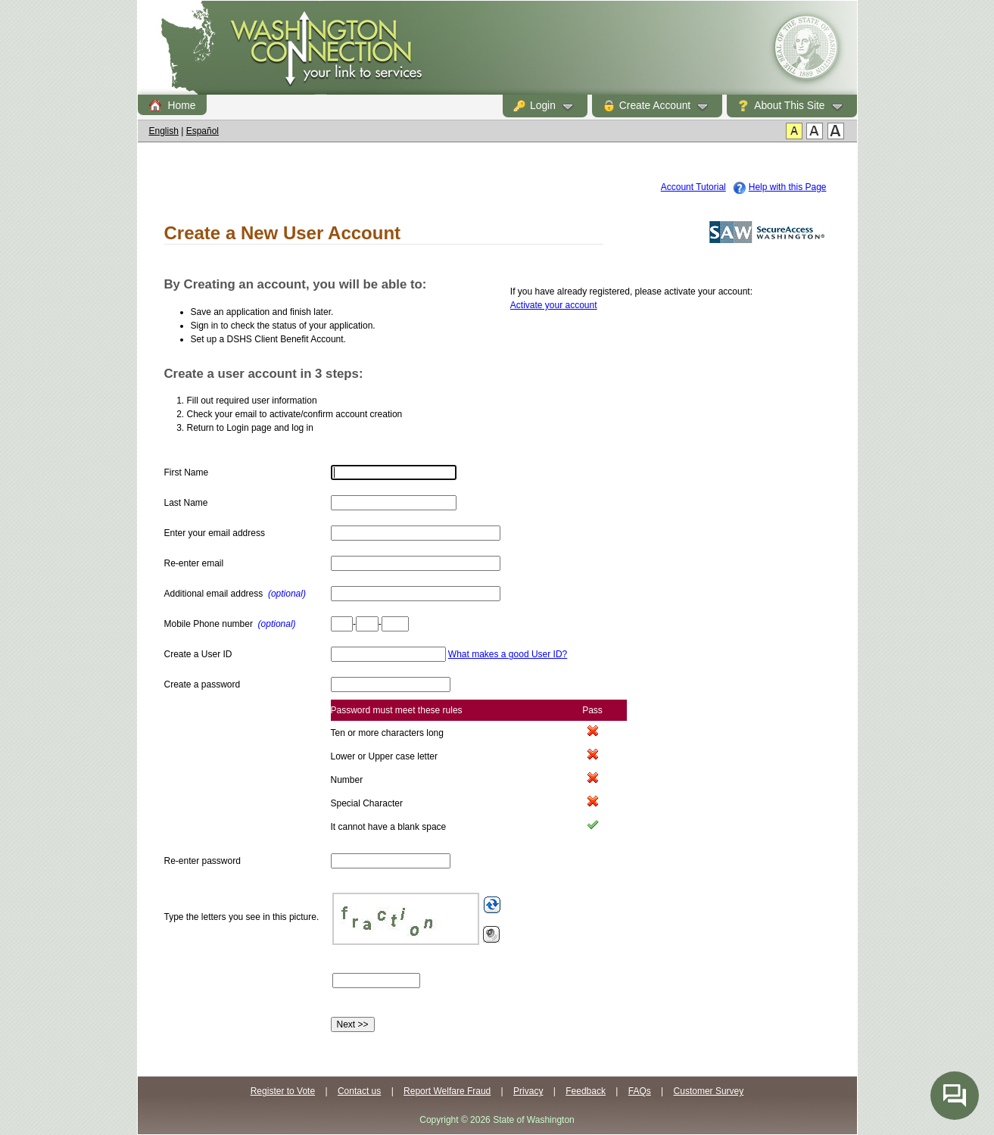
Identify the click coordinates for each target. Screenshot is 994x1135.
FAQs (639, 1091)
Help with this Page (788, 187)
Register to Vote (283, 1091)
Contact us (359, 1091)
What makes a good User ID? (507, 654)
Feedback (586, 1091)
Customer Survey (709, 1091)
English (164, 131)
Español (202, 131)
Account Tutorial (693, 187)
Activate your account (553, 305)
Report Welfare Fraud (447, 1091)
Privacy (528, 1091)
